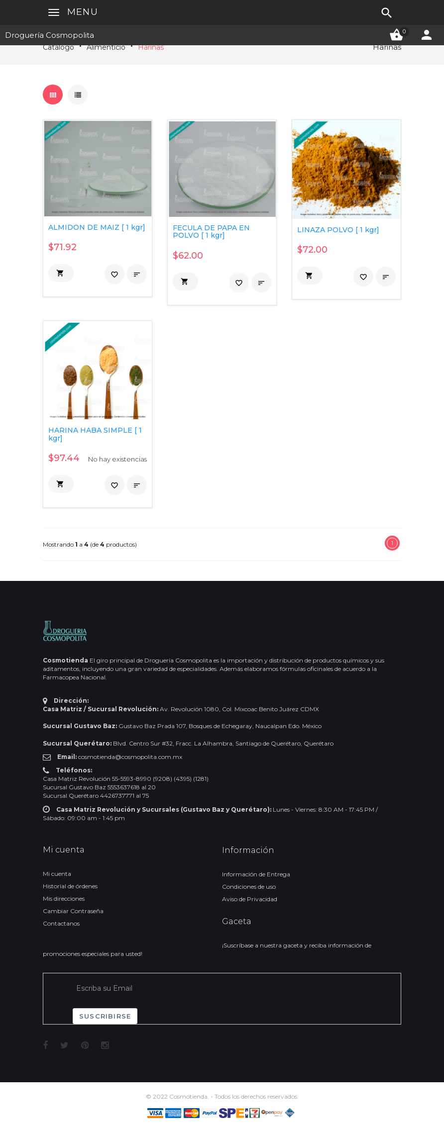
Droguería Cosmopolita (49, 35)
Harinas (151, 47)
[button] (61, 273)
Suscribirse (105, 1016)
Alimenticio (106, 47)
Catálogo (58, 47)
